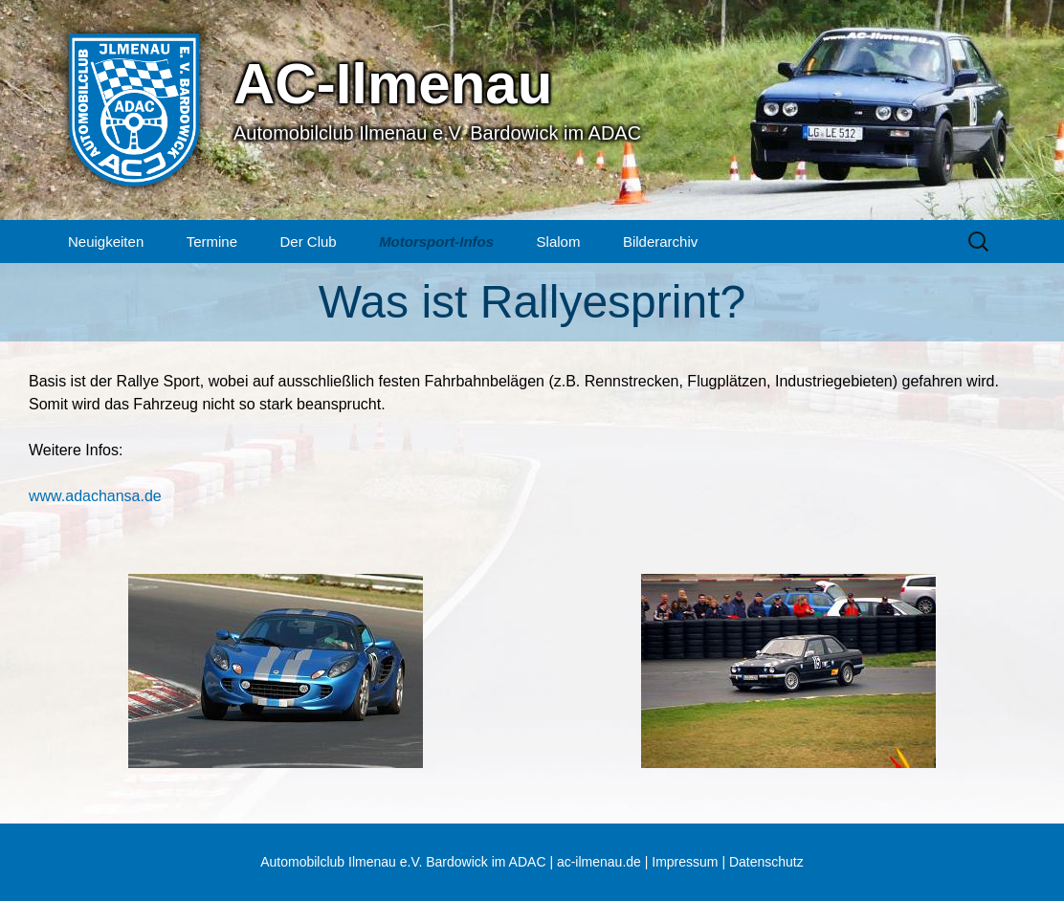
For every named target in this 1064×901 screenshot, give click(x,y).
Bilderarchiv (660, 241)
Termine (212, 241)
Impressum (685, 861)
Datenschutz (766, 861)
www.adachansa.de (95, 496)
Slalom (559, 241)
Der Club (307, 241)
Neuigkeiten (106, 241)
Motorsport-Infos (436, 241)
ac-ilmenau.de (599, 861)
